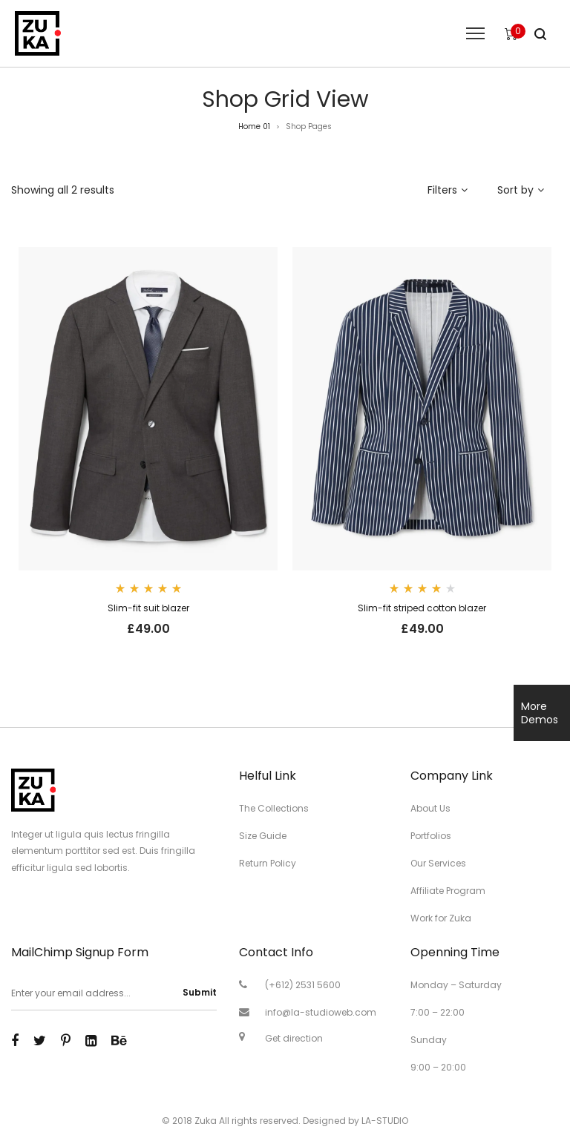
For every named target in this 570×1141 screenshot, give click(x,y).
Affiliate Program (447, 890)
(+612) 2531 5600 (303, 985)
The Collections (274, 808)
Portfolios (430, 835)
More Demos (539, 713)
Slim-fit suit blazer (148, 608)
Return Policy (267, 863)
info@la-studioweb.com (320, 1012)
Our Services (438, 863)
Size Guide (262, 835)
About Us (430, 808)
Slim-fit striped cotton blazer (422, 608)
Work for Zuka (440, 918)
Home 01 (254, 126)
